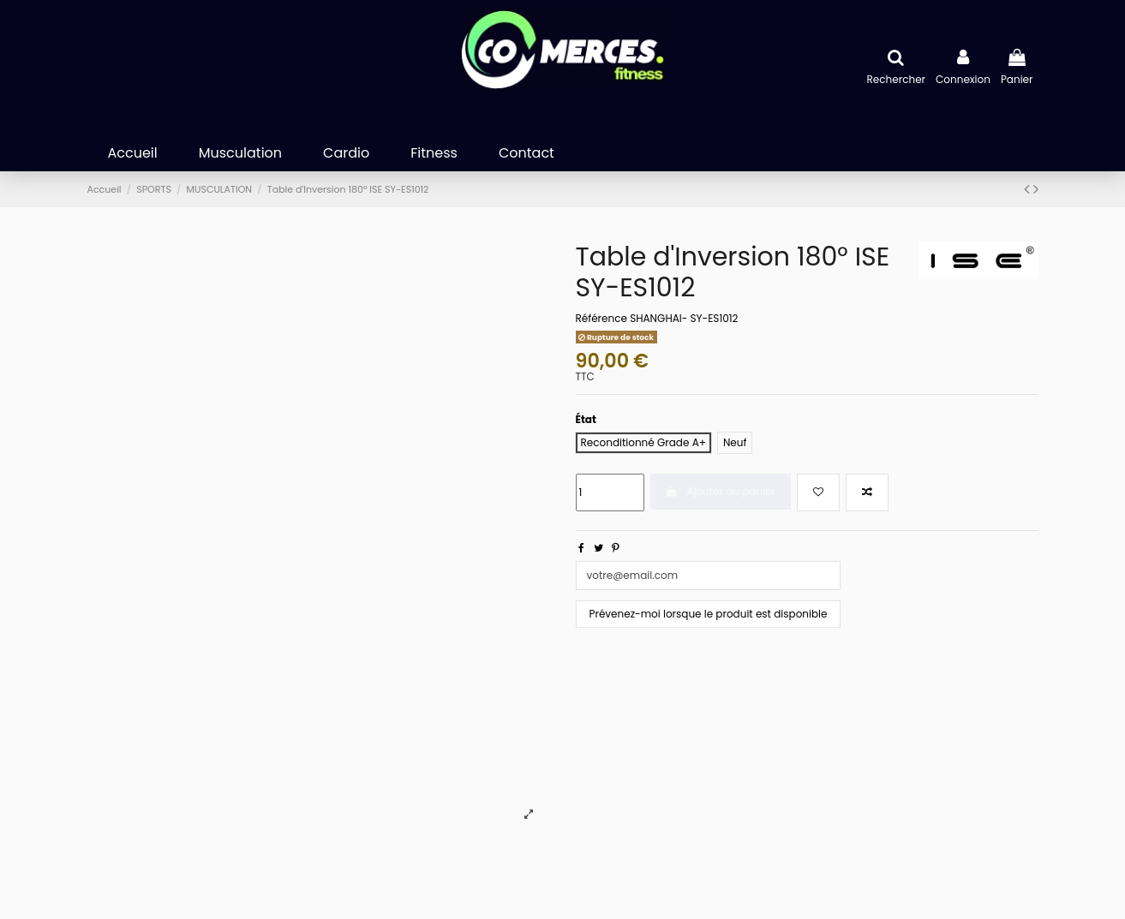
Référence (601, 318)
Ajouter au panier (720, 491)
